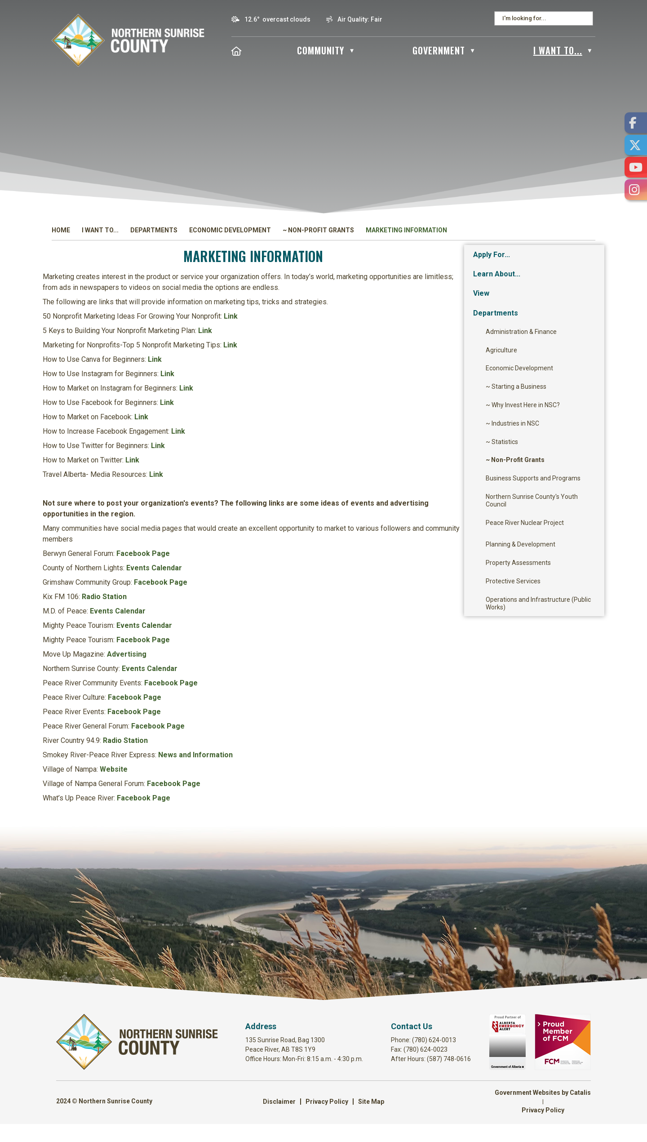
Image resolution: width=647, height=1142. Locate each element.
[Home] (236, 50)
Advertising (276, 663)
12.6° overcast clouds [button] (277, 19)
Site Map (371, 1119)
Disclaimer (279, 1119)
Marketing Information (406, 230)
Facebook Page (292, 562)
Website (263, 778)
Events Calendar (304, 577)
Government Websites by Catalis (543, 1110)
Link (380, 325)
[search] (540, 18)
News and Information (345, 764)
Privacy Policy (327, 1119)
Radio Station (253, 605)
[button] (586, 18)
